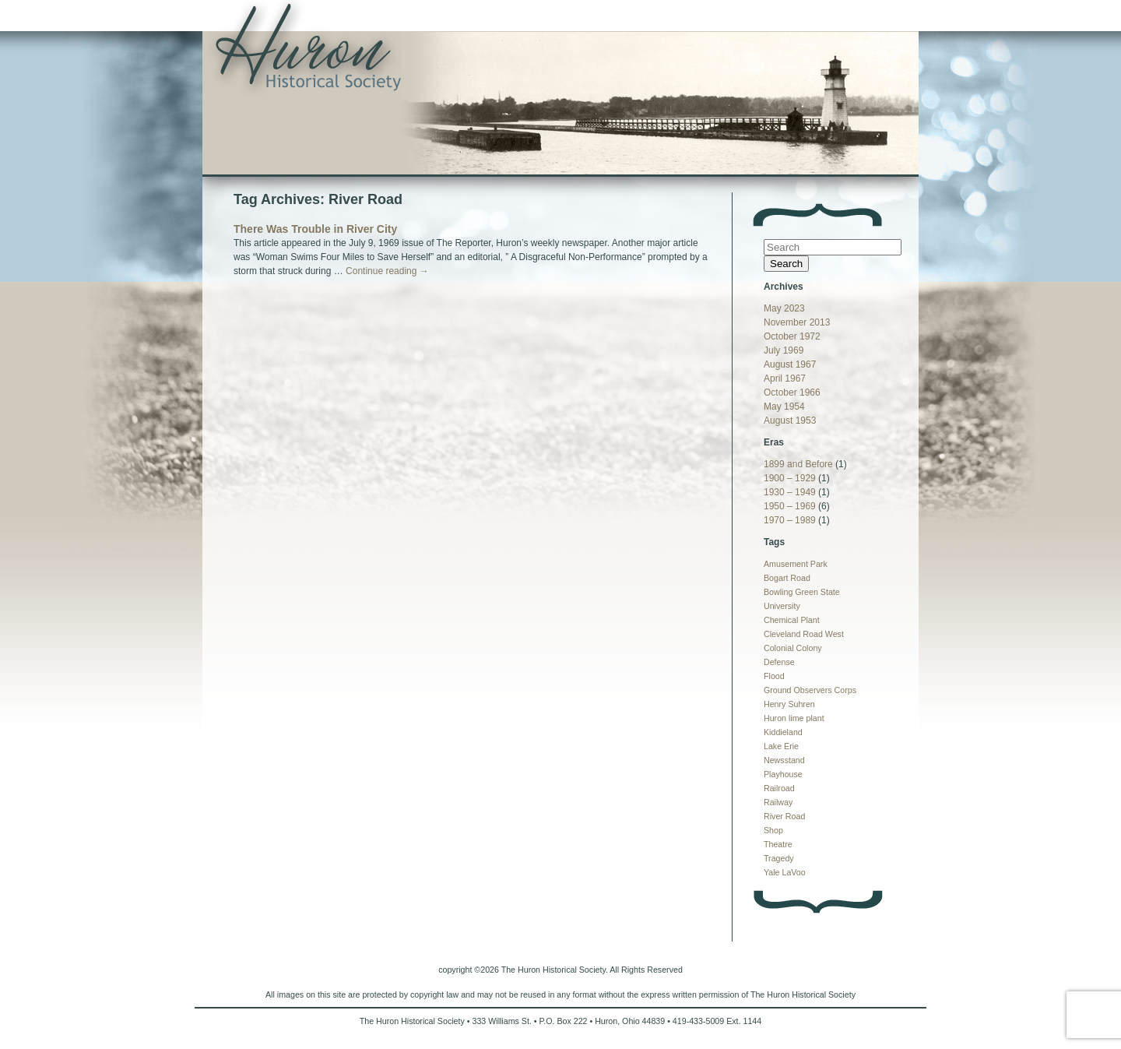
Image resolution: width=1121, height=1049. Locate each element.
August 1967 (790, 364)
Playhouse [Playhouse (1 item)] (783, 774)
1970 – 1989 (790, 520)
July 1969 (783, 350)
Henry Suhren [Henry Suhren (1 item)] (789, 704)
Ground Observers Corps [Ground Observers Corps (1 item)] (810, 690)
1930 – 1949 (790, 492)
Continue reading (387, 271)
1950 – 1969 (790, 506)
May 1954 (784, 406)
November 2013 (797, 322)
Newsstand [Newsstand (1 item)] (784, 760)
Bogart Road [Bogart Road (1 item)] (787, 578)
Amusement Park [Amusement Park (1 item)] (796, 564)
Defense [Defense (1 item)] (779, 662)
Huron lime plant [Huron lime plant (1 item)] (794, 718)
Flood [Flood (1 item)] (774, 676)
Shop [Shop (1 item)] (773, 830)
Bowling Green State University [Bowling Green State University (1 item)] (802, 599)
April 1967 (785, 378)
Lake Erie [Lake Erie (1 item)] (781, 746)
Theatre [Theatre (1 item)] (778, 844)
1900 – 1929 (790, 478)
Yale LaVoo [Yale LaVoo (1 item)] (785, 872)
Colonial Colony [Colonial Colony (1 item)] (793, 648)
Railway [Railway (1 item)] (778, 802)
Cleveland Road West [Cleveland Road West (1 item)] (804, 634)
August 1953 (790, 420)
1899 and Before (798, 464)
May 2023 (784, 308)
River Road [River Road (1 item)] (784, 816)
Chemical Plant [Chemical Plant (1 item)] (792, 620)
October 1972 (792, 336)
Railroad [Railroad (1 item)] (779, 788)
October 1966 (792, 392)
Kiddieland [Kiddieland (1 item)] (783, 732)
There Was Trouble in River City (315, 229)
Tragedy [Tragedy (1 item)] (779, 858)
